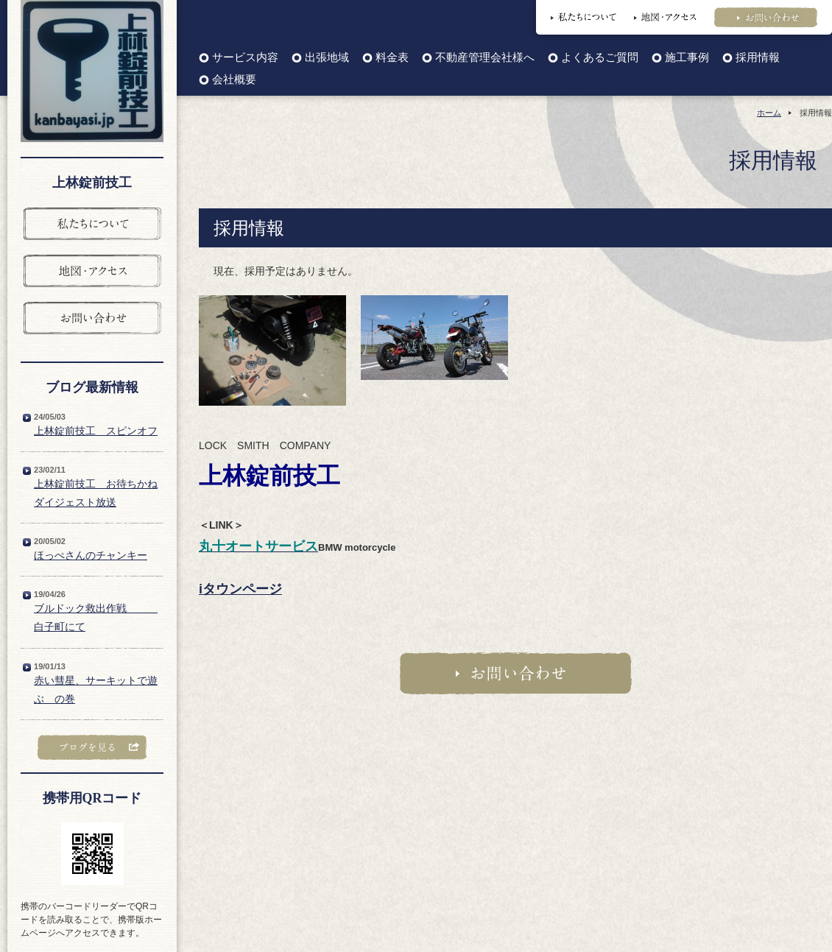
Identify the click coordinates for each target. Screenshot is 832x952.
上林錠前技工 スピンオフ (96, 431)
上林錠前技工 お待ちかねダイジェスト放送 (96, 493)
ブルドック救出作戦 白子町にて (96, 617)
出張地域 (327, 57)
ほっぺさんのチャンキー (90, 555)
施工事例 (687, 57)
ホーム (769, 112)
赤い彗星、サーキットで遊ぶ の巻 (96, 689)
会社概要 (234, 79)
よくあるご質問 (599, 57)
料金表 (392, 57)
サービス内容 (245, 57)
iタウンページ (240, 589)
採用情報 (758, 57)
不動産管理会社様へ (485, 57)
